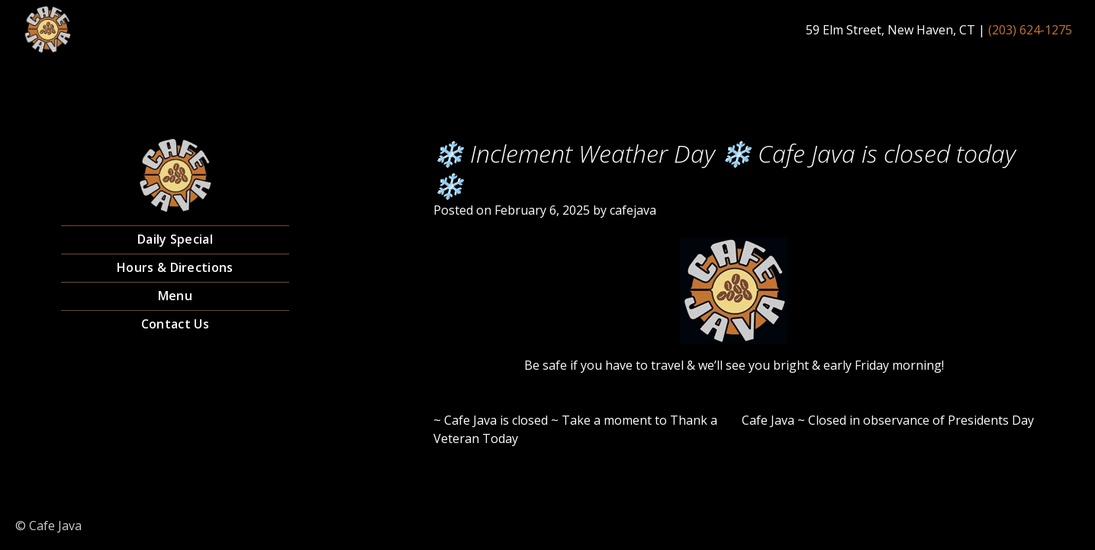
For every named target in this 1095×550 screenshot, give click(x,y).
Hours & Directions (175, 267)
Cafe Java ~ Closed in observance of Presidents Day (888, 420)
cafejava (633, 210)
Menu (175, 295)
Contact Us (175, 323)
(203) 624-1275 (1030, 29)
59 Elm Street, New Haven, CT (890, 29)
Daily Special (175, 239)
